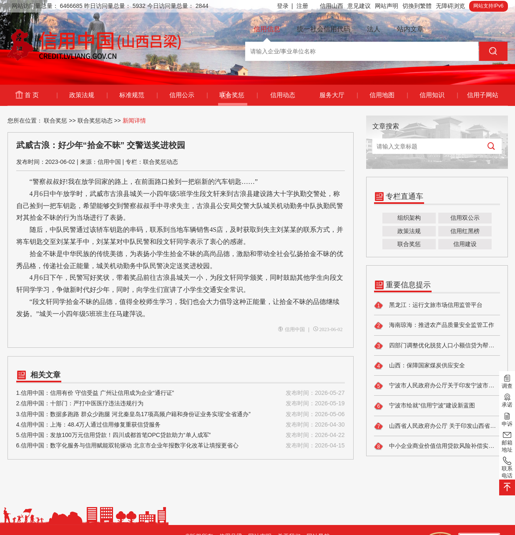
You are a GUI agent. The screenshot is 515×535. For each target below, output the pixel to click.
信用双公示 (465, 217)
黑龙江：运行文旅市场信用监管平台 (428, 305)
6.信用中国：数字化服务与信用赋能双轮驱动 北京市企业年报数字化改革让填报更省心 (180, 445)
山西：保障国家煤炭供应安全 (419, 365)
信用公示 (188, 95)
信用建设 (465, 244)
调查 (507, 381)
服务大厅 (338, 95)
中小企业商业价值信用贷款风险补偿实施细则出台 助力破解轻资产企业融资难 (437, 446)
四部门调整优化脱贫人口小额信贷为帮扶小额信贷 (437, 345)
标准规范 (138, 95)
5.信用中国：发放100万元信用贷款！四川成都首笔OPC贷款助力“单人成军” (180, 435)
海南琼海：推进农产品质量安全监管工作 (434, 325)
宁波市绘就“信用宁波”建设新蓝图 (424, 406)
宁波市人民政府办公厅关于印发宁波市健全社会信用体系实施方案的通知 (437, 385)
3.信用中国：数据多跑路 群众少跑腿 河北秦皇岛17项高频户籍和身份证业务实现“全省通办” (180, 414)
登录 (285, 6)
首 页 (41, 95)
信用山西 (331, 6)
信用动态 (282, 94)
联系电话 (507, 467)
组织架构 (409, 217)
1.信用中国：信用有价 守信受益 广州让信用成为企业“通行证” (180, 393)
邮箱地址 (507, 441)
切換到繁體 (417, 6)
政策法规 (88, 95)
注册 (302, 6)
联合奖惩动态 (95, 120)
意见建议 (359, 6)
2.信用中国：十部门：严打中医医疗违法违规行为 (180, 403)
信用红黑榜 (465, 231)
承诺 (507, 400)
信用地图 (388, 95)
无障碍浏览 (450, 6)
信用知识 (438, 95)
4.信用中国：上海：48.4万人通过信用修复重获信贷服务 (180, 424)
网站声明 (386, 6)
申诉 (507, 419)
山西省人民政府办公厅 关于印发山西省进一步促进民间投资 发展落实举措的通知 (437, 426)
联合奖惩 (238, 95)
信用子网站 (482, 94)
